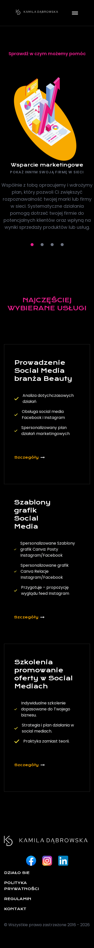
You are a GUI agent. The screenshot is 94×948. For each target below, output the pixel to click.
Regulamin (17, 899)
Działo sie (17, 872)
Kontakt (15, 909)
